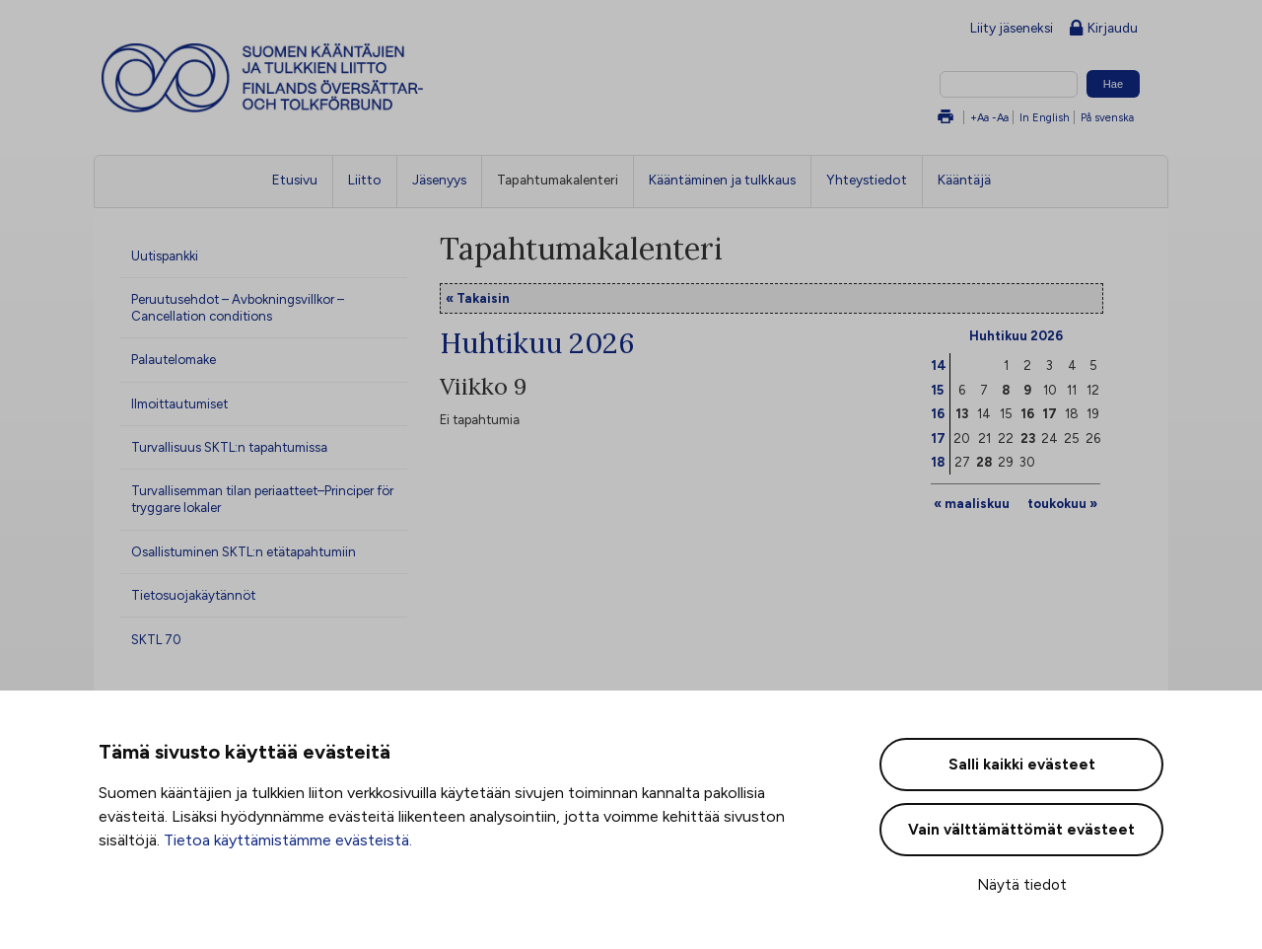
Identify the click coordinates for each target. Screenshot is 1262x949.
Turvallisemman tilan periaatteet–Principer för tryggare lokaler (262, 498)
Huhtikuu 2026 (1016, 335)
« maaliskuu (972, 503)
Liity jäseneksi (1011, 28)
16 (938, 413)
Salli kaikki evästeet (1021, 764)
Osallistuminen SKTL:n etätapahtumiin (243, 551)
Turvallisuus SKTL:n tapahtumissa (229, 447)
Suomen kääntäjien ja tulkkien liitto (344, 77)
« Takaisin (478, 298)
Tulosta (945, 118)
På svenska (1107, 117)
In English (1044, 117)
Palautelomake (173, 359)
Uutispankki (164, 255)
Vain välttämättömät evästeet (1021, 830)
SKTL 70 (156, 639)
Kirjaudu (1104, 29)
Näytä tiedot (1022, 885)
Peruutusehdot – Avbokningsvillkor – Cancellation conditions (237, 307)
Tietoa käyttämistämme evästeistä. (288, 840)
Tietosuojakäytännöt (193, 595)
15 (937, 390)
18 (938, 462)
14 (938, 365)
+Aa (979, 117)
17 (938, 438)
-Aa (1000, 117)
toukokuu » (1062, 503)
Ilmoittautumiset (179, 403)
